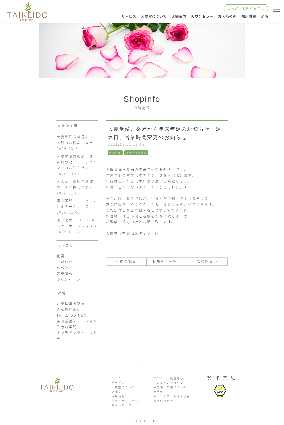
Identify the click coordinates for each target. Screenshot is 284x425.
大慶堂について (123, 387)
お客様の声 (227, 16)
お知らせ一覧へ (166, 261)
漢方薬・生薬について (170, 387)
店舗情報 (115, 152)
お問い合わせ (163, 401)
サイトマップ (122, 405)
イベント (64, 267)
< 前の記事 (126, 261)
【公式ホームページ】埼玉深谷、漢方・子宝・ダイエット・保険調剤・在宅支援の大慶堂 (27, 11)
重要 (60, 255)
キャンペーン (68, 279)
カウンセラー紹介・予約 (171, 396)
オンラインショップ (168, 382)
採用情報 (248, 16)
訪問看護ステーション (77, 321)
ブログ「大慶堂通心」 (170, 378)
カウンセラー (202, 16)
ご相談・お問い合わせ (246, 8)
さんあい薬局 (68, 309)
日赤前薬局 (66, 326)
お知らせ (64, 261)
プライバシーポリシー (128, 401)
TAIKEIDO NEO (71, 315)
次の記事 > (207, 261)
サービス (118, 382)
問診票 (158, 391)
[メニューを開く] (276, 11)
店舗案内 (118, 391)
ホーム (117, 378)
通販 (264, 16)
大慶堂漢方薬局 (136, 152)
